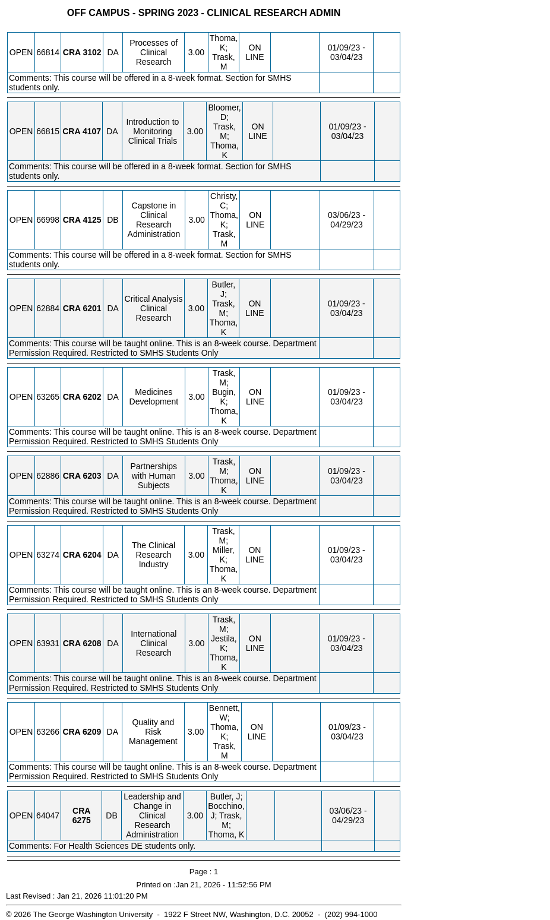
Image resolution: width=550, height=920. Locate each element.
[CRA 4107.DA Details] (92, 131)
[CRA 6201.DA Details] (92, 308)
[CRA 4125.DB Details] (92, 220)
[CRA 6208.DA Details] (92, 643)
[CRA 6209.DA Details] (92, 731)
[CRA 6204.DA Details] (92, 554)
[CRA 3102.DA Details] (92, 52)
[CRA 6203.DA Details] (92, 475)
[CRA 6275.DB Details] (81, 820)
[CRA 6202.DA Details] (92, 396)
